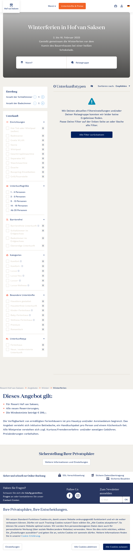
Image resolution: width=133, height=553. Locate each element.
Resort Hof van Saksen (12, 387)
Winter (45, 387)
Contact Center (11, 500)
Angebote (33, 387)
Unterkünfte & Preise (72, 6)
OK (126, 499)
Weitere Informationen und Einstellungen (66, 462)
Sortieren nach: (106, 86)
